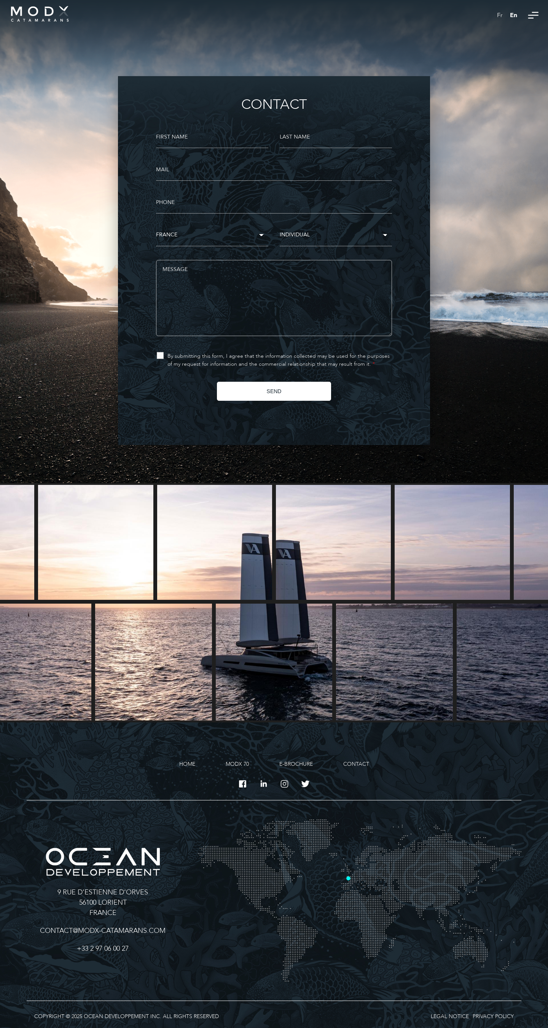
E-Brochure (296, 764)
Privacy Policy (493, 1016)
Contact (356, 764)
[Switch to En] (513, 15)
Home (187, 764)
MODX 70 (237, 764)
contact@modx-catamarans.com (103, 931)
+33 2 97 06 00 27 (103, 948)
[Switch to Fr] (499, 15)
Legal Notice (450, 1016)
